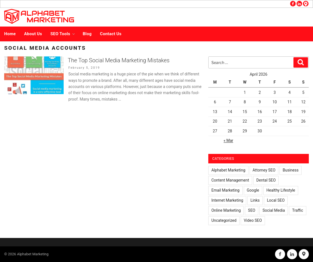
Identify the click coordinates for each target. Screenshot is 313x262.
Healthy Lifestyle (280, 190)
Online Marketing (226, 210)
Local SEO (276, 200)
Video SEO (253, 220)
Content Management (230, 180)
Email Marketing (225, 190)
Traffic (297, 210)
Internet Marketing (227, 200)
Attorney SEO (264, 170)
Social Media (273, 210)
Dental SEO (266, 180)
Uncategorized (223, 220)
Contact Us (110, 33)
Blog (87, 33)
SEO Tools (63, 33)
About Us (33, 33)
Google (253, 190)
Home (10, 33)
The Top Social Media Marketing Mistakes (118, 60)
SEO (251, 210)
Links (255, 200)
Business (290, 170)
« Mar (228, 140)
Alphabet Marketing (228, 170)
